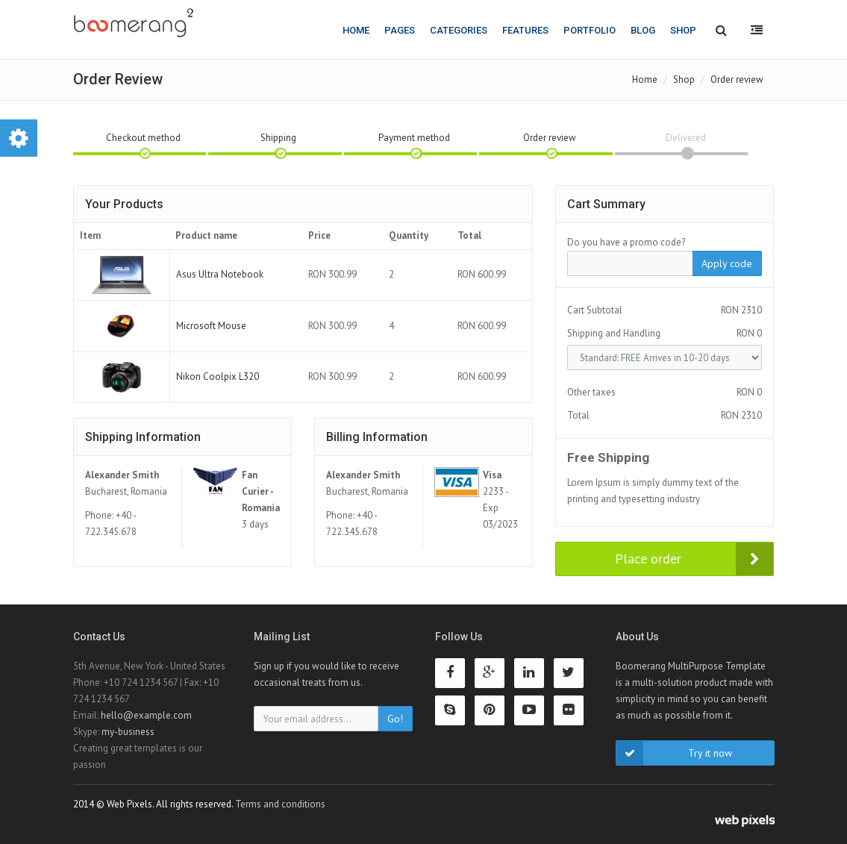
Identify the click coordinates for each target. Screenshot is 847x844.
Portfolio (589, 30)
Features (525, 30)
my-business (127, 731)
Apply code (726, 263)
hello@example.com (146, 715)
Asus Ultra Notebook (219, 274)
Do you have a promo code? (626, 242)
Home (356, 30)
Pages (399, 30)
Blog (643, 30)
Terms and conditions (280, 804)
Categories (458, 30)
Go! (395, 718)
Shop (683, 30)
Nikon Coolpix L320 (217, 376)
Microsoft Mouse (211, 325)
